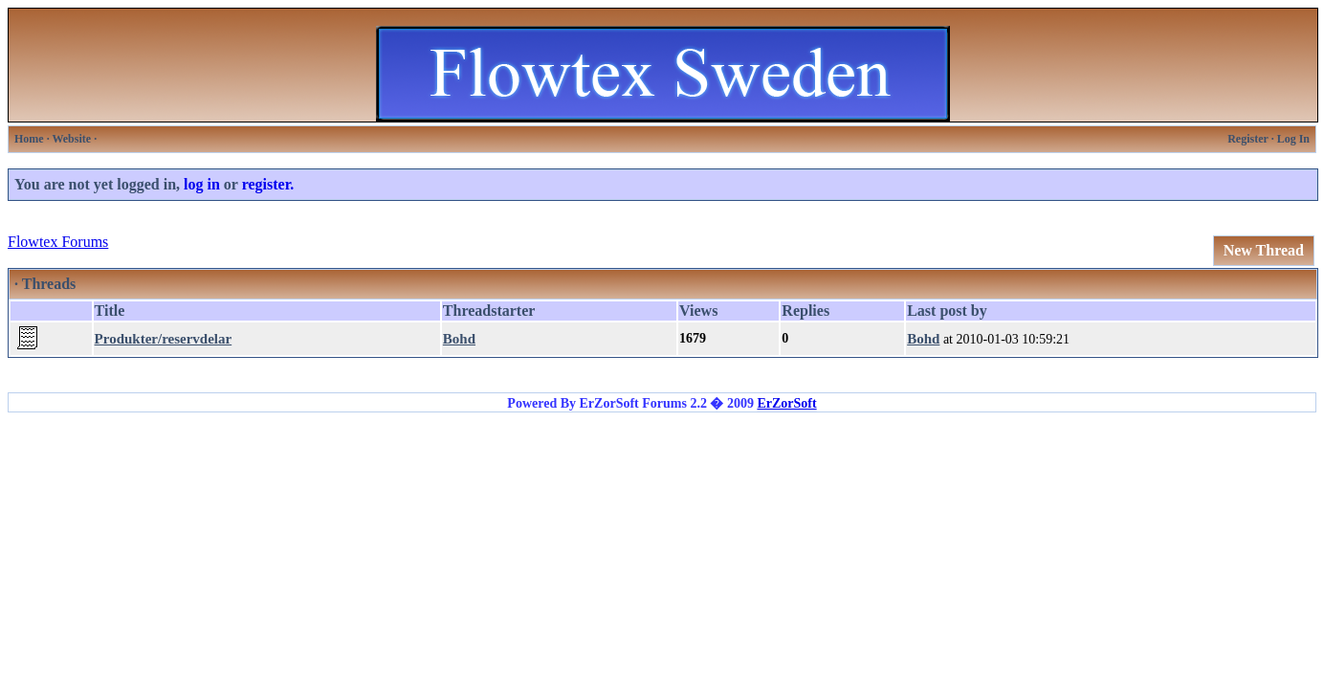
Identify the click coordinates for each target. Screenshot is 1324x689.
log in (202, 184)
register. (268, 184)
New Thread (1264, 250)
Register (1247, 138)
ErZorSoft (786, 403)
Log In (1293, 138)
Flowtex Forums (58, 241)
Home (29, 138)
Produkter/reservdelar (163, 338)
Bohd (459, 338)
